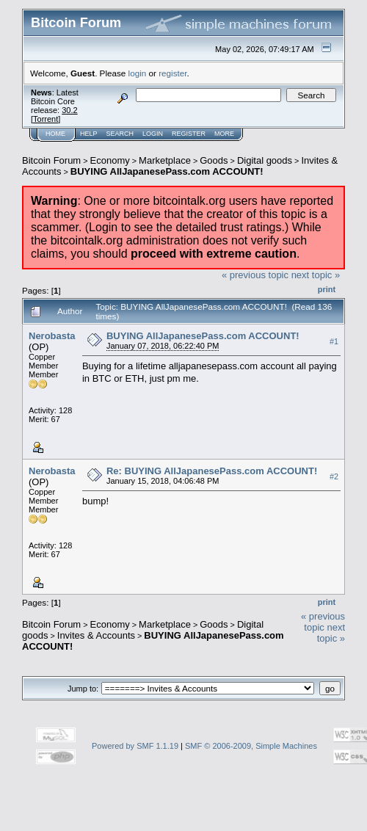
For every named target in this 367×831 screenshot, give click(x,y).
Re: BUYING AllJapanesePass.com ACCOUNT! (211, 470)
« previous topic (255, 274)
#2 (334, 476)
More (224, 133)
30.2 (69, 110)
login (137, 73)
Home (55, 133)
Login (152, 133)
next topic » (316, 274)
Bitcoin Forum (51, 160)
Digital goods (264, 160)
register (172, 73)
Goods (214, 160)
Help (89, 133)
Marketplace (165, 160)
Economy (110, 160)
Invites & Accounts (96, 635)
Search (120, 133)
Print (326, 289)
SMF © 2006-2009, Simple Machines (251, 745)
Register (189, 133)
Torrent (45, 119)
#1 (334, 341)
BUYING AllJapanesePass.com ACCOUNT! (167, 171)
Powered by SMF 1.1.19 (135, 745)
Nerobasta (52, 335)
